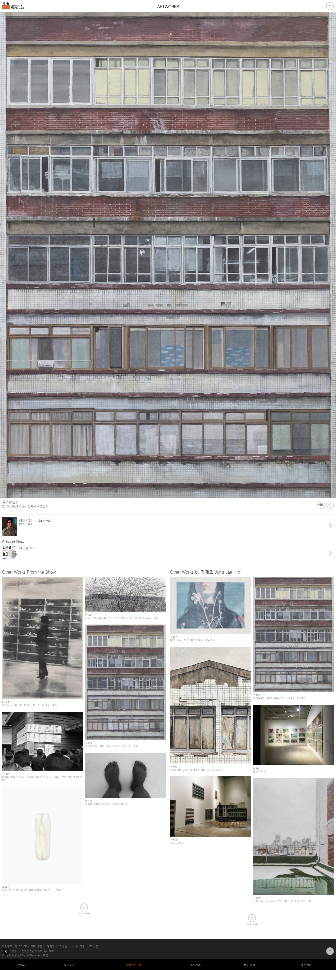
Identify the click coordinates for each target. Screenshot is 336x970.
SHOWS (196, 965)
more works (84, 913)
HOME (22, 965)
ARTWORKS (133, 965)
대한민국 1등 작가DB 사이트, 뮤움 (22, 946)
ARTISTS (69, 965)
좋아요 (321, 505)
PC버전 (93, 946)
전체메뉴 (330, 6)
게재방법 (306, 965)
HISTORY (249, 965)
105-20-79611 (47, 951)
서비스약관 (78, 946)
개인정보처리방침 (57, 946)
